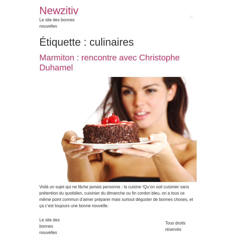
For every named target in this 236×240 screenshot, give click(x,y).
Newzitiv (58, 10)
